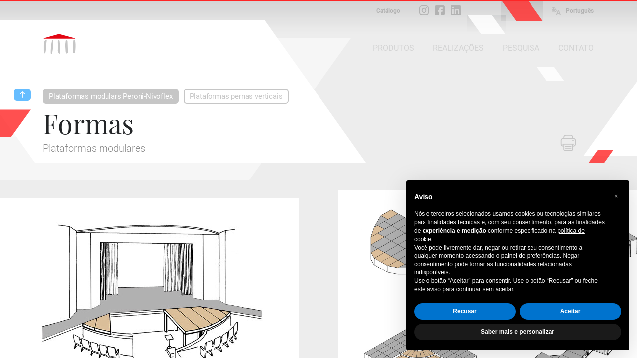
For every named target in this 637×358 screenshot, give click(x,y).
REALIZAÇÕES (458, 48)
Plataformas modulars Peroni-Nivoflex (111, 96)
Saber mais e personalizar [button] (517, 331)
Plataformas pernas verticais (236, 96)
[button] (616, 196)
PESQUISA (521, 48)
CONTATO (576, 48)
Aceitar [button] (570, 311)
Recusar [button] (464, 311)
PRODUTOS (393, 48)
